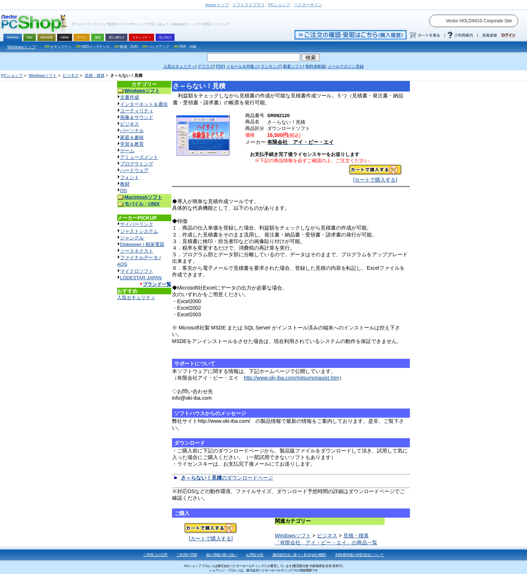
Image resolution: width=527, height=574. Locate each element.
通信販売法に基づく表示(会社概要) (299, 555)
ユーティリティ (136, 110)
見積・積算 (95, 75)
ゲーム (127, 150)
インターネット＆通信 (144, 104)
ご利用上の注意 (155, 555)
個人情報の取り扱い (222, 555)
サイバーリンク (136, 224)
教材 (125, 184)
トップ (216, 5)
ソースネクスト (136, 251)
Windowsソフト (43, 75)
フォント (129, 177)
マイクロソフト (136, 271)
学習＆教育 (132, 144)
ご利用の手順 (186, 555)
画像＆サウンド (136, 117)
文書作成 (129, 97)
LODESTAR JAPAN (141, 277)
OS (123, 190)
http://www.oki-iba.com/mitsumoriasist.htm (291, 378)
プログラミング (136, 164)
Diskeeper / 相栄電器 (142, 244)
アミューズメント (139, 157)
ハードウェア (134, 170)
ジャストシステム (139, 231)
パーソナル (132, 130)
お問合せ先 (255, 555)
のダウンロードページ (227, 478)
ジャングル (132, 238)
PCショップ (12, 75)
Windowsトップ (21, 47)
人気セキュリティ (136, 297)
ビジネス (71, 75)
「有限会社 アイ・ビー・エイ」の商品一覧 (326, 542)
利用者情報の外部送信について (359, 555)
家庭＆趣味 (132, 137)
